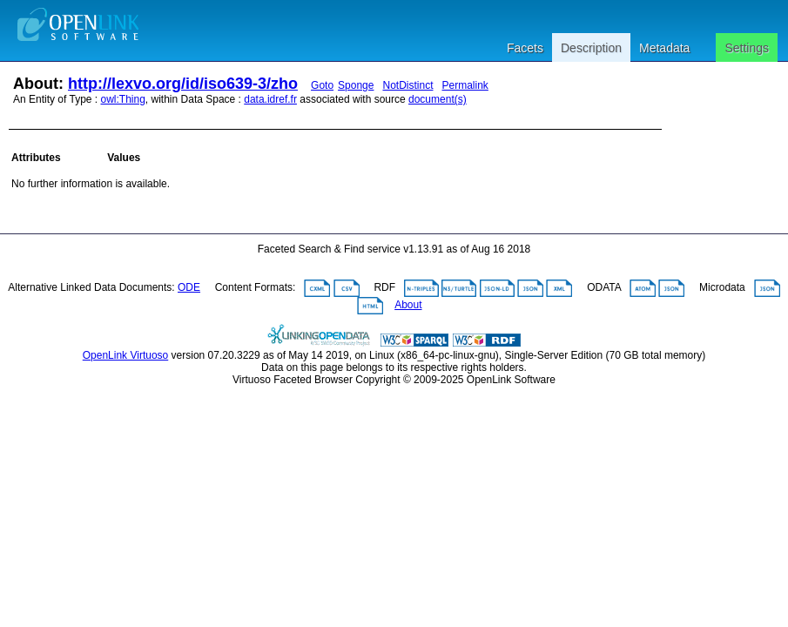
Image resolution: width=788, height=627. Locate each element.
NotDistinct (407, 85)
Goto (322, 85)
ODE (189, 287)
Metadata (664, 48)
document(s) (437, 99)
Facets (525, 48)
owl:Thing (123, 99)
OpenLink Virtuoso (126, 355)
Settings (746, 48)
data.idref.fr (270, 99)
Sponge (356, 85)
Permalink (465, 85)
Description (591, 48)
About (407, 305)
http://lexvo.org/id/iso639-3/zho (183, 83)
